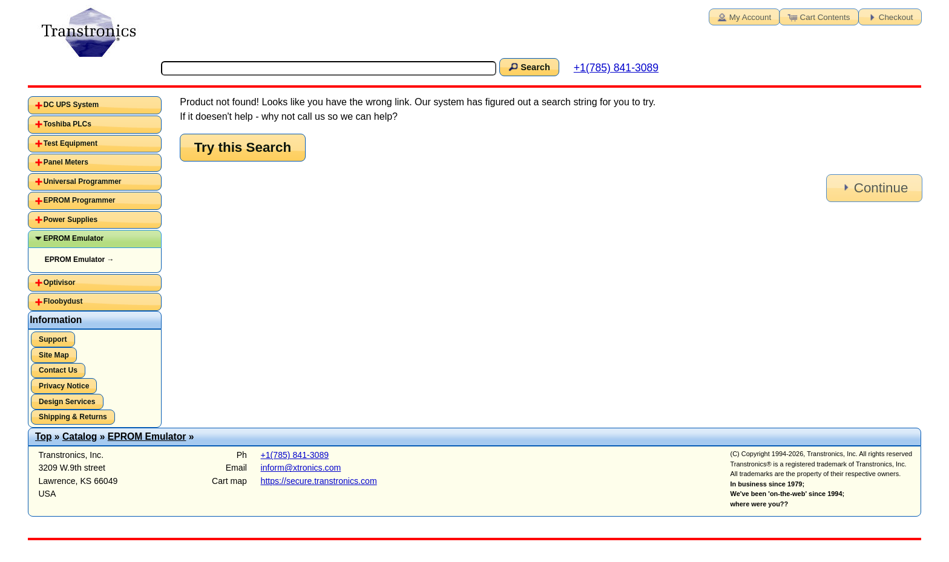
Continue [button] (873, 187)
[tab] (95, 105)
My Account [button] (743, 16)
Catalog (79, 436)
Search (528, 66)
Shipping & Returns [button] (73, 417)
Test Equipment (70, 143)
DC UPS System (71, 104)
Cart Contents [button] (818, 16)
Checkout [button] (889, 16)
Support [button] (53, 339)
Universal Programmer (83, 181)
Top (43, 436)
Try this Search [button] (243, 147)
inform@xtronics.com (301, 467)
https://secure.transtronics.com (319, 481)
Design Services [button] (67, 401)
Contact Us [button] (58, 370)
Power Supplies (70, 219)
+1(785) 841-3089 (616, 68)
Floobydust (63, 301)
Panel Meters (66, 162)
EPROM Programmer (80, 200)
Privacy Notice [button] (64, 386)
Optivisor (60, 282)
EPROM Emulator (73, 238)
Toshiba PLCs (67, 124)
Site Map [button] (54, 355)
